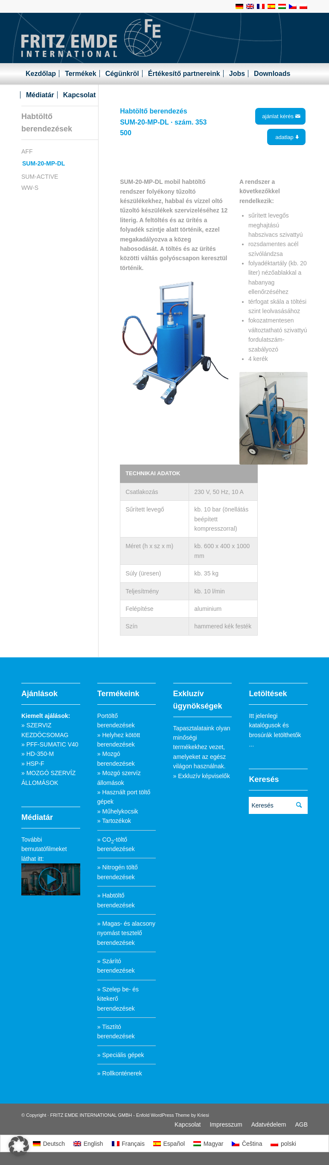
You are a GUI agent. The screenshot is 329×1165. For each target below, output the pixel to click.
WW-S (29, 187)
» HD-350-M (37, 753)
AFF (26, 151)
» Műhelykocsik (117, 811)
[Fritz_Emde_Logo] (91, 38)
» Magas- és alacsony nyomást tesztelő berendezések (126, 933)
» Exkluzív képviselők (201, 776)
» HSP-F (32, 763)
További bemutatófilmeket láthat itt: (44, 849)
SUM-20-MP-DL (43, 163)
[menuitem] (40, 73)
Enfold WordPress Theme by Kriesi (172, 1115)
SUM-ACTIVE (39, 176)
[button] (19, 1146)
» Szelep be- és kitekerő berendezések (118, 999)
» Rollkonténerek (119, 1073)
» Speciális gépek (120, 1055)
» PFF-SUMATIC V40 (50, 744)
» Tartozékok (114, 820)
